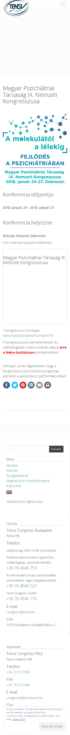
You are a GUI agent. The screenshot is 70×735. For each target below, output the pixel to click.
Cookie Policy (18, 719)
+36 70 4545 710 (21, 598)
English (9, 492)
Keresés (56, 449)
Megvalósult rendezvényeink (28, 480)
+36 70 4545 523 (21, 585)
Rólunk (11, 470)
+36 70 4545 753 (21, 568)
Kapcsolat (13, 485)
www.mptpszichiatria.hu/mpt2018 (28, 335)
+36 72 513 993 (18, 672)
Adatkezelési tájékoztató (24, 501)
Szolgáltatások (17, 475)
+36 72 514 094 (18, 685)
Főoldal (12, 465)
